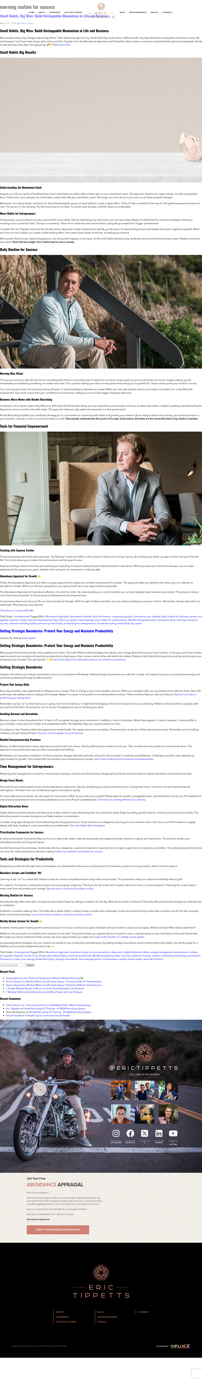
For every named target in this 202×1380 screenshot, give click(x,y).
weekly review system (130, 959)
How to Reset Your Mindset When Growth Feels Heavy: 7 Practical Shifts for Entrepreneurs (54, 981)
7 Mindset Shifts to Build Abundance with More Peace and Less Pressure (44, 992)
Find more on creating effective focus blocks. (122, 800)
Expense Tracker (18, 620)
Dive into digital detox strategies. (87, 825)
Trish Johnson (13, 1005)
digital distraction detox (136, 952)
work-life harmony (153, 959)
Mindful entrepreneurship (142, 620)
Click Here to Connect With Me (16, 610)
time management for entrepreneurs (98, 959)
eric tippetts (6, 956)
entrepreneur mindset (185, 952)
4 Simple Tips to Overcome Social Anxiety (47, 1015)
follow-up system (68, 620)
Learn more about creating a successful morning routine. (61, 914)
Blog (122, 12)
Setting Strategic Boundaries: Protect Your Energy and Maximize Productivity (56, 630)
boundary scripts (79, 952)
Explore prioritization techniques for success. (79, 851)
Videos (154, 12)
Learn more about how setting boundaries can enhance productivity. (89, 659)
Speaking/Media (137, 12)
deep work (117, 952)
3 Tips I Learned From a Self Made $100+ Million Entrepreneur (58, 1005)
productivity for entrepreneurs (80, 623)
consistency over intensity (146, 616)
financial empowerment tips (43, 620)
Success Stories (73, 12)
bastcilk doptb (13, 1015)
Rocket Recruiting (106, 623)
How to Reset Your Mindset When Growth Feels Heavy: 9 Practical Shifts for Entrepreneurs (54, 985)
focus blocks (39, 956)
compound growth (122, 616)
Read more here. (62, 45)
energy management (161, 952)
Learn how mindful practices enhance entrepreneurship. (124, 759)
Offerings (54, 12)
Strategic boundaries (66, 959)
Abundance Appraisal (57, 616)
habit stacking (85, 620)
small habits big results (129, 623)
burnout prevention (99, 952)
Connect (167, 12)
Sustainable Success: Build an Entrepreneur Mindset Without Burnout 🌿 (44, 978)
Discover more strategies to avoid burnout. (61, 733)
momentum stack (166, 620)
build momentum (101, 616)
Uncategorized (22, 616)
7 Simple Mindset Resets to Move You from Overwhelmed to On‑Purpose (45, 988)
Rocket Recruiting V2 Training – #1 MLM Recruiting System (54, 1008)
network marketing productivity (169, 956)
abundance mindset (80, 616)
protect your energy (23, 959)
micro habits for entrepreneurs (110, 620)
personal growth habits (50, 623)
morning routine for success (136, 956)
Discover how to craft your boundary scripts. (70, 888)
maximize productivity (79, 956)
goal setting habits (57, 956)
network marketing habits (23, 623)
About (41, 12)
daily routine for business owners (179, 616)
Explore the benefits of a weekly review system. (120, 937)
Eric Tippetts (12, 1008)
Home (31, 12)
